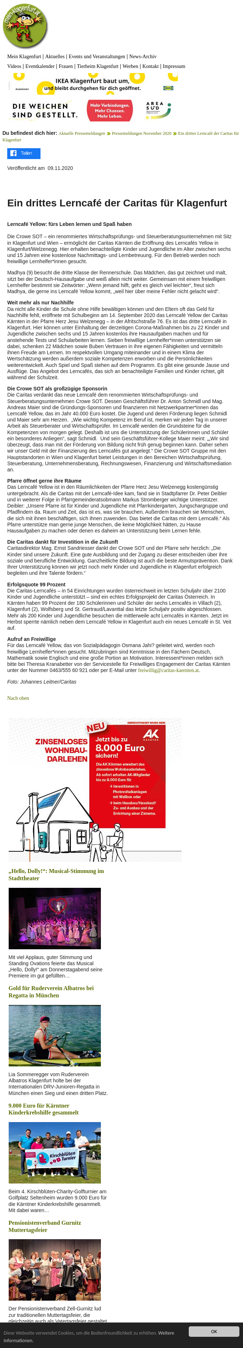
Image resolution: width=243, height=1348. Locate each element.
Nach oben (18, 698)
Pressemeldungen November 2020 (141, 133)
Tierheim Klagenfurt (98, 66)
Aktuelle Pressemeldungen (82, 133)
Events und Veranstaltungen (97, 56)
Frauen (66, 66)
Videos (14, 66)
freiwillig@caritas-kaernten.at (168, 670)
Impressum (174, 66)
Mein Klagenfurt (24, 56)
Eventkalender (40, 66)
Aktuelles (55, 56)
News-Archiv (143, 56)
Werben (130, 66)
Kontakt (150, 66)
